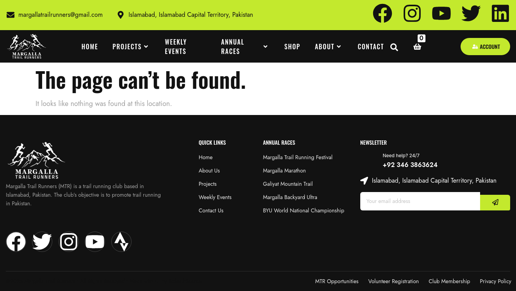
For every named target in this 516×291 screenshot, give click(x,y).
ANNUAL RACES (245, 46)
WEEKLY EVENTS (176, 46)
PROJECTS (131, 46)
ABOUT (329, 46)
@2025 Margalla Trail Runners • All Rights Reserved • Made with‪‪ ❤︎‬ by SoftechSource (104, 281)
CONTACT (371, 46)
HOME (90, 46)
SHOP (293, 46)
